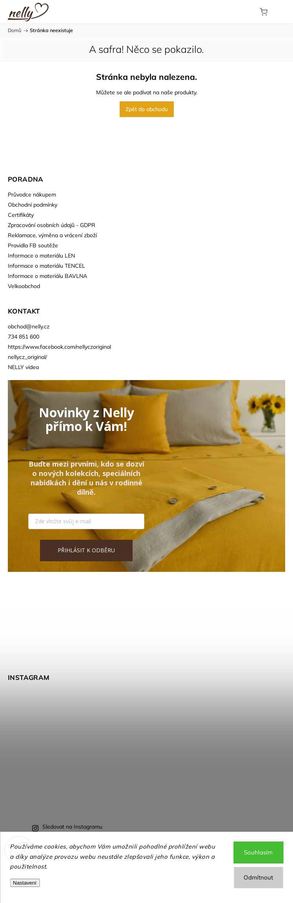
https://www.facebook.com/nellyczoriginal (59, 346)
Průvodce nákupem (32, 194)
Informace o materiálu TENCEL (46, 265)
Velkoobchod (24, 286)
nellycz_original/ (27, 356)
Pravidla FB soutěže (33, 245)
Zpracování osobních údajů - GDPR (51, 225)
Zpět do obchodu (147, 109)
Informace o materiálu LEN (41, 255)
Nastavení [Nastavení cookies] (24, 883)
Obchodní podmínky (32, 204)
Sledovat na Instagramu (72, 826)
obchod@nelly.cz (28, 326)
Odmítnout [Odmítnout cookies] (258, 877)
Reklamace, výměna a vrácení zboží (52, 235)
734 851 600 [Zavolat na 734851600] (23, 336)
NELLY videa (23, 367)
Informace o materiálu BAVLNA (47, 275)
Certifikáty (21, 214)
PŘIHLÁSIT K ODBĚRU (86, 550)
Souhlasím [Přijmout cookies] (258, 852)
